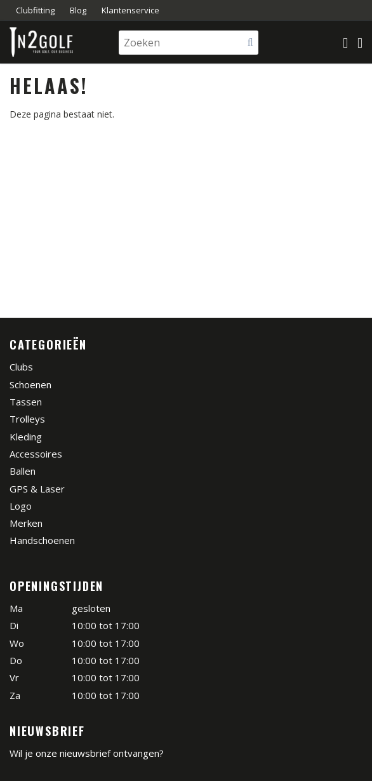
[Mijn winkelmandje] (345, 42)
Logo (21, 505)
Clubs (21, 366)
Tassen (26, 401)
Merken (26, 523)
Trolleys (27, 418)
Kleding (26, 436)
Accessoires (36, 453)
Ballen (23, 471)
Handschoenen (42, 540)
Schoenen (30, 384)
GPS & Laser (37, 488)
